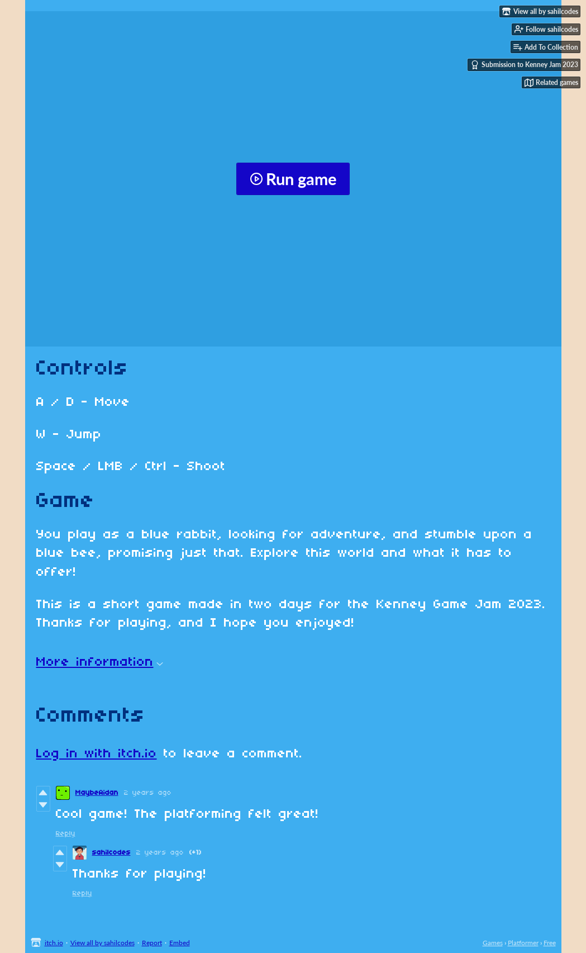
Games (493, 942)
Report (152, 942)
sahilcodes (111, 852)
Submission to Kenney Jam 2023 (524, 64)
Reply (65, 833)
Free (550, 942)
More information (99, 662)
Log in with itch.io (96, 754)
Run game (293, 178)
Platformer (523, 942)
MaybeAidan (96, 792)
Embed (179, 942)
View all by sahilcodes (102, 942)
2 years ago (147, 792)
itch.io (54, 942)
